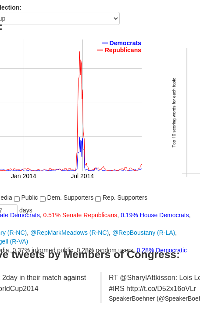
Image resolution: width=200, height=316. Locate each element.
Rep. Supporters (121, 198)
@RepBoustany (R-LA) (143, 232)
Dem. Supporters (67, 198)
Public (26, 198)
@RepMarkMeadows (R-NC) (69, 232)
